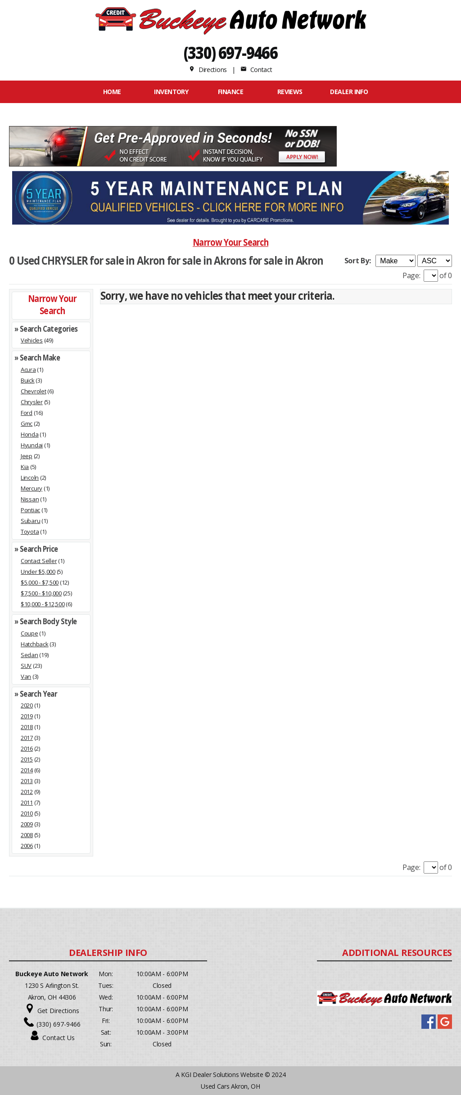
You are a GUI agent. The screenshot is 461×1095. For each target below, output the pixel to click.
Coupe (29, 633)
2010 (27, 813)
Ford (26, 413)
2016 (27, 748)
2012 (27, 792)
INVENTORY (171, 91)
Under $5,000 (38, 572)
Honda (30, 434)
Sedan (29, 655)
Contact (256, 69)
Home (112, 91)
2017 (27, 738)
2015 (27, 759)
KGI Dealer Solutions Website (222, 1074)
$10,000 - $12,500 (43, 604)
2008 (27, 835)
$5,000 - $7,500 (40, 582)
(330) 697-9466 (231, 52)
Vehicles (32, 340)
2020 (27, 705)
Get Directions (58, 1010)
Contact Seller (39, 561)
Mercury (31, 488)
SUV (26, 666)
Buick (28, 380)
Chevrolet (33, 391)
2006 (27, 846)
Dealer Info (349, 91)
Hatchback (35, 644)
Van (26, 676)
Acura (28, 369)
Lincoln (30, 477)
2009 (27, 824)
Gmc (26, 423)
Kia (25, 467)
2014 (27, 770)
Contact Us (58, 1037)
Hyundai (32, 445)
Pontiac (30, 510)
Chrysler (32, 402)
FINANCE (230, 91)
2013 (27, 781)
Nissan (30, 499)
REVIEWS (290, 91)
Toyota (30, 531)
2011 (27, 802)
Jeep (26, 456)
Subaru (30, 521)
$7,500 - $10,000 (41, 593)
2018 (27, 727)
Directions (208, 69)
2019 (27, 716)
